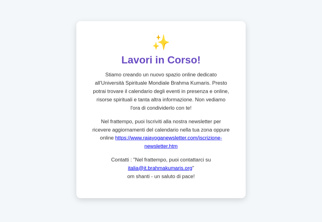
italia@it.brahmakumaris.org (160, 168)
